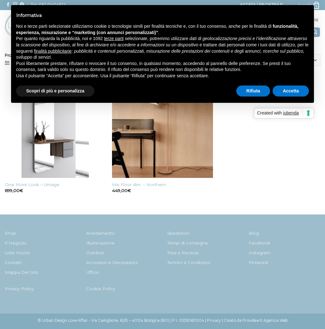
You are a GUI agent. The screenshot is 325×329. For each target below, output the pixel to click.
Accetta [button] (291, 90)
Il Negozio (16, 242)
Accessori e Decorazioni (112, 262)
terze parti (114, 38)
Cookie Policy (100, 288)
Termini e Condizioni (188, 262)
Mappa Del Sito (21, 272)
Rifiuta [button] (253, 90)
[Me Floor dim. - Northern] (162, 127)
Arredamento (100, 233)
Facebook (259, 242)
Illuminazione (100, 242)
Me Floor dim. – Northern (139, 184)
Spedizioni (178, 233)
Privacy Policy (19, 288)
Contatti (13, 262)
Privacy (214, 320)
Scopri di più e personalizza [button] (55, 90)
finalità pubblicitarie (53, 51)
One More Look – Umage (32, 184)
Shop (10, 233)
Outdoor (95, 252)
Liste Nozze (17, 252)
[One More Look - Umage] (55, 127)
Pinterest (258, 262)
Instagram (259, 252)
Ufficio (92, 272)
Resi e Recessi (182, 252)
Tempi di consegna (187, 242)
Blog (254, 233)
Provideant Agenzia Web (265, 320)
